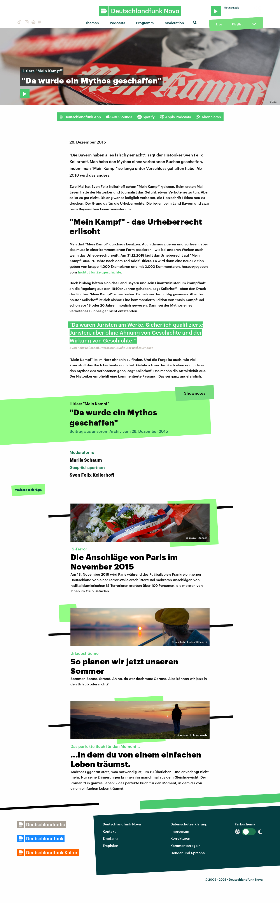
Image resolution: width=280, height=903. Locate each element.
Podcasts (117, 23)
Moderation (174, 23)
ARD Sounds (119, 117)
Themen (92, 23)
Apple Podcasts (175, 117)
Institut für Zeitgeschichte (99, 272)
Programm (145, 23)
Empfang (110, 838)
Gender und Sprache (187, 853)
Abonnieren (208, 117)
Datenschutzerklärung (188, 824)
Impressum (179, 831)
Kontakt (109, 831)
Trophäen (110, 845)
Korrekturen (180, 838)
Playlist (237, 24)
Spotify (146, 117)
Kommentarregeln (185, 845)
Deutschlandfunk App (80, 117)
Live (219, 24)
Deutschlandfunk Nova (122, 824)
